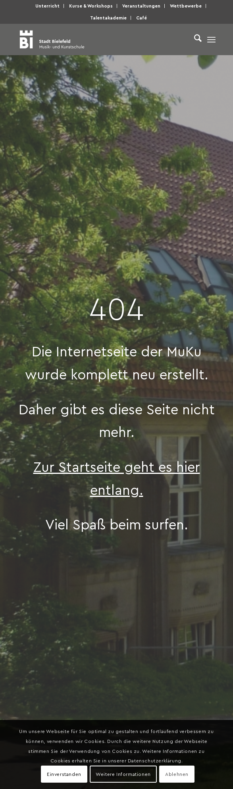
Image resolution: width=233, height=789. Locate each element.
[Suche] (194, 39)
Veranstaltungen (141, 5)
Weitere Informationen (123, 774)
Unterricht (47, 5)
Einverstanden (64, 774)
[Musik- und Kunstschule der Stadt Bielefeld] (96, 39)
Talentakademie (108, 17)
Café (141, 17)
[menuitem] (47, 6)
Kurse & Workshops (91, 5)
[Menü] (211, 39)
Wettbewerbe (186, 5)
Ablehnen (177, 774)
